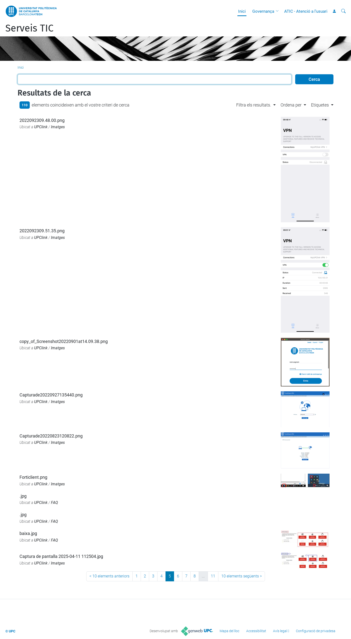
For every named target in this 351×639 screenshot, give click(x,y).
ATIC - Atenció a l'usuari (305, 11)
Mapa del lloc (229, 631)
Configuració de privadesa (315, 631)
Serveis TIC (29, 28)
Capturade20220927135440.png (51, 394)
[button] (278, 11)
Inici (242, 11)
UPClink (41, 127)
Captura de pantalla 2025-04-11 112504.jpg (61, 556)
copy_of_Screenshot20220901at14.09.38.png (64, 341)
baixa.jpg (28, 533)
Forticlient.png (33, 477)
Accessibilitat (256, 631)
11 (213, 576)
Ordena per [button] (291, 104)
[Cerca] (343, 11)
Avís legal (280, 631)
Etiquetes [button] (320, 104)
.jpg (23, 496)
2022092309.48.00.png (42, 120)
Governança (263, 11)
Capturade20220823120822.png (51, 435)
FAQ (54, 502)
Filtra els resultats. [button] (253, 104)
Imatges (58, 127)
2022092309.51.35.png (42, 230)
